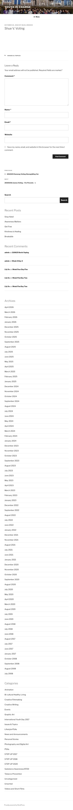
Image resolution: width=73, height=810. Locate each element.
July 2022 (9, 520)
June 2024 (9, 416)
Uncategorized (11, 779)
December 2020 (12, 565)
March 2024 (10, 431)
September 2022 (12, 510)
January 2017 (10, 654)
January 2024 (10, 441)
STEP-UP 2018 (11, 759)
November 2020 (12, 569)
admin (7, 252)
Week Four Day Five (20, 269)
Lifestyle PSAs (11, 729)
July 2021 (9, 550)
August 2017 (10, 639)
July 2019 (9, 614)
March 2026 (10, 312)
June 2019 (9, 619)
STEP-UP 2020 (11, 764)
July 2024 (9, 411)
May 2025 (9, 362)
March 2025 (10, 371)
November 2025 (12, 332)
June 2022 (9, 525)
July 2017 (9, 644)
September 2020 (12, 579)
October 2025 (11, 337)
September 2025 (12, 342)
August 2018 (10, 624)
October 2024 (11, 396)
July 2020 (9, 589)
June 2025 (9, 357)
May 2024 (9, 421)
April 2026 (9, 307)
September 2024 (12, 401)
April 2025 (9, 366)
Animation (9, 690)
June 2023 (9, 475)
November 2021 (11, 540)
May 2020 (9, 594)
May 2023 (9, 480)
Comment (10, 76)
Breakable (9, 236)
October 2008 (11, 659)
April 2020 (9, 599)
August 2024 (10, 406)
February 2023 (11, 495)
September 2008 (12, 664)
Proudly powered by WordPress (14, 805)
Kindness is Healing (13, 231)
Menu (37, 17)
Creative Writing (12, 705)
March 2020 (10, 604)
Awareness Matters (13, 222)
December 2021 (11, 535)
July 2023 (9, 471)
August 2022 (10, 515)
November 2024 (12, 391)
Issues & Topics (14, 55)
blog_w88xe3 (27, 25)
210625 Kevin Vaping (20, 252)
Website (8, 135)
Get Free (8, 226)
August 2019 (10, 609)
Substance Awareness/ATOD (17, 769)
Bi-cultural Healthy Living (15, 695)
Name (8, 110)
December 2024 (12, 386)
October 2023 (11, 456)
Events (7, 709)
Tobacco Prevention (13, 774)
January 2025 (10, 381)
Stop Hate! (9, 217)
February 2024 (11, 436)
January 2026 (10, 322)
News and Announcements (16, 734)
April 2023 (9, 485)
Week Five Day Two (19, 278)
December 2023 (12, 446)
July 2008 (9, 674)
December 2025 (12, 327)
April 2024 (9, 426)
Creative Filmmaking (13, 700)
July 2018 (9, 629)
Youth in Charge (18, 7)
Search (8, 195)
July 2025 (9, 352)
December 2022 (11, 505)
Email (8, 122)
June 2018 (9, 634)
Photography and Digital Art (17, 744)
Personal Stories (12, 739)
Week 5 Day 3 (17, 261)
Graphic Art (9, 714)
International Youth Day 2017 (17, 719)
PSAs (7, 749)
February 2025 (11, 376)
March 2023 (10, 490)
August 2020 (10, 584)
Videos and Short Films (14, 789)
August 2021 (10, 545)
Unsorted (9, 784)
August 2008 (10, 669)
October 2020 (11, 574)
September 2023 (12, 461)
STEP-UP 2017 (11, 754)
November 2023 (12, 451)
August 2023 (10, 466)
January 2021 (10, 560)
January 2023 (10, 500)
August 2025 (10, 347)
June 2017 (9, 649)
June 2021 (9, 555)
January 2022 (10, 530)
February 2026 (11, 317)
